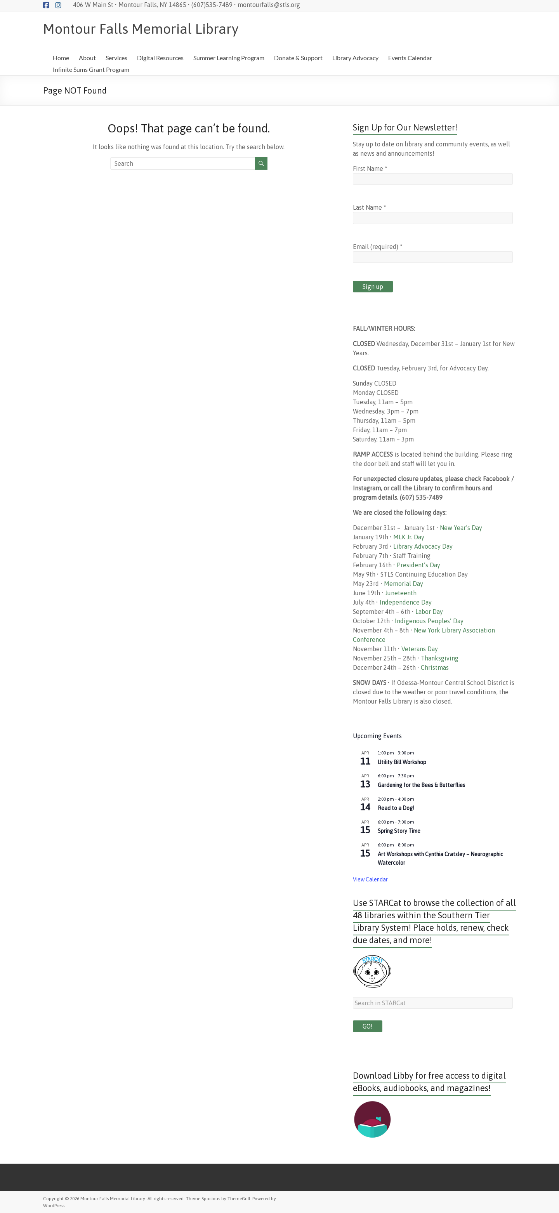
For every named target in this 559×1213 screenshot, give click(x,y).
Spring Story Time (399, 831)
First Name (370, 168)
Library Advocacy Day (423, 546)
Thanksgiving (439, 658)
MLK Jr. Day (408, 537)
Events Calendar (410, 57)
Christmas (435, 667)
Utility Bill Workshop (402, 762)
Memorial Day (403, 583)
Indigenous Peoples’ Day (429, 620)
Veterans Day (419, 648)
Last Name (369, 207)
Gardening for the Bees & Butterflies (421, 785)
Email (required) (378, 246)
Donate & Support (298, 57)
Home (61, 57)
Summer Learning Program (228, 57)
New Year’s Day (461, 527)
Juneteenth (401, 592)
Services (116, 57)
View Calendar (370, 879)
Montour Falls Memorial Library (140, 29)
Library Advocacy (355, 57)
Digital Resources (160, 57)
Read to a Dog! (396, 808)
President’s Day (418, 564)
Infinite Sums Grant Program (91, 69)
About (87, 57)
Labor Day (429, 611)
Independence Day (406, 602)
